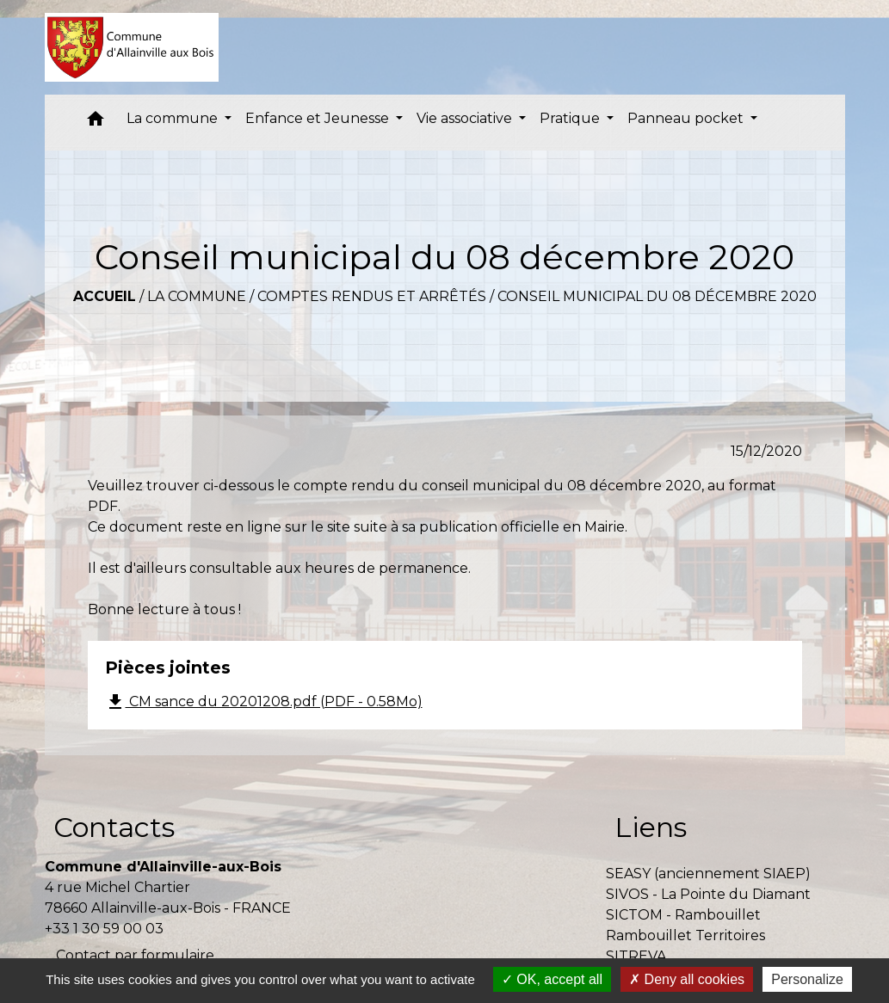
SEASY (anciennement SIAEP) (708, 873)
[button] (95, 123)
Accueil (104, 296)
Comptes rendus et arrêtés (371, 296)
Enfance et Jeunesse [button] (318, 118)
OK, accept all (552, 979)
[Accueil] (132, 47)
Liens (650, 827)
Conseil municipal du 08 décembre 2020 (657, 296)
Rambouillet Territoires (685, 935)
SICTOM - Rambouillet (683, 915)
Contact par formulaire (135, 955)
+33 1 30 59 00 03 (104, 928)
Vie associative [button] (466, 118)
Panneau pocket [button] (687, 118)
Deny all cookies (686, 979)
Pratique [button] (571, 118)
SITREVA (636, 956)
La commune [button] (174, 118)
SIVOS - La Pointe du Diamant (708, 894)
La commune (196, 296)
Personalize (807, 979)
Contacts (114, 827)
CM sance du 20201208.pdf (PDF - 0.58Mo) (264, 702)
